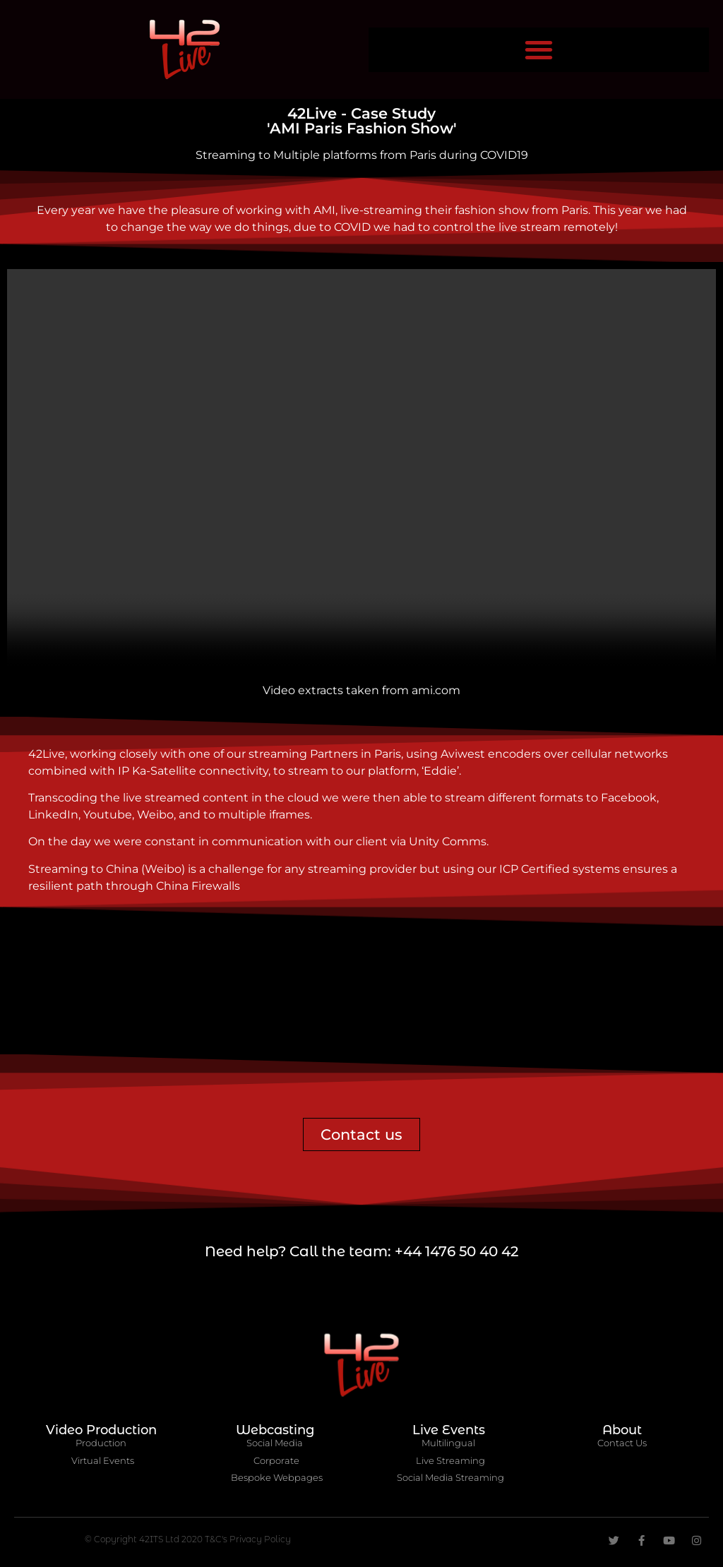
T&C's (217, 1539)
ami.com (436, 690)
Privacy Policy (260, 1539)
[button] (539, 50)
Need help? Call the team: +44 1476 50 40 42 (361, 1251)
